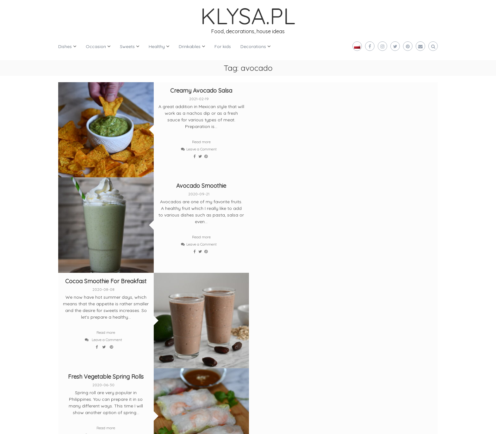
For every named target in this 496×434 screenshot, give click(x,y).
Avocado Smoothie (390, 90)
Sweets (127, 46)
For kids (222, 46)
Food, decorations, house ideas (248, 31)
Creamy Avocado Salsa (201, 90)
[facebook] (102, 301)
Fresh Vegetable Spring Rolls (295, 185)
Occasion (96, 46)
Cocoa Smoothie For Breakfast (105, 185)
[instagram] (131, 301)
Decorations (253, 46)
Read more (200, 141)
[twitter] (72, 301)
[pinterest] (102, 324)
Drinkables (190, 46)
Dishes (65, 46)
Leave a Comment (201, 149)
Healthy (157, 46)
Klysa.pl (78, 424)
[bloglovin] (72, 324)
